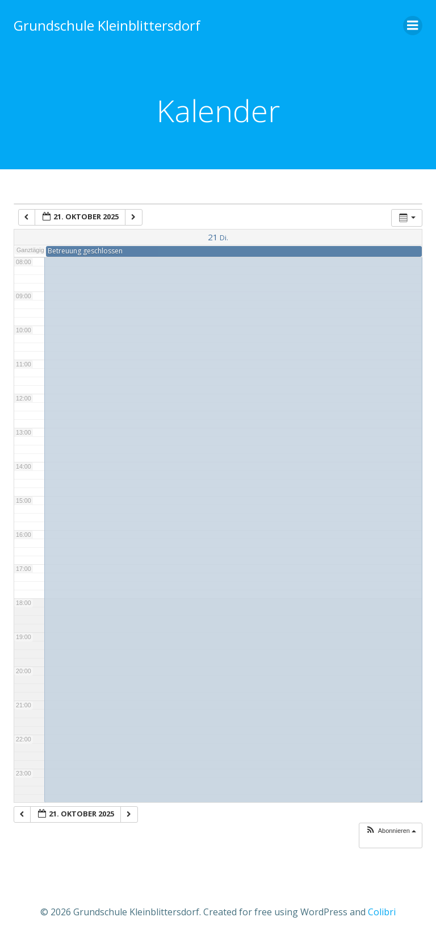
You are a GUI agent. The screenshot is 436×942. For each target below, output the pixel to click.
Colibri (382, 912)
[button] (390, 831)
